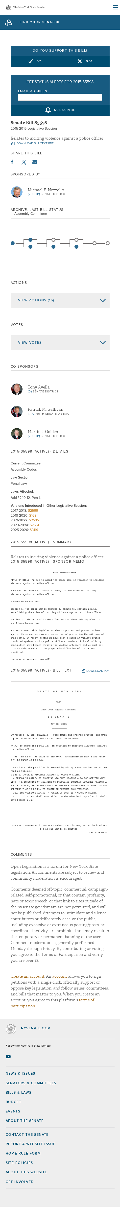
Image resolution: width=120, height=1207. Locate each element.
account (59, 976)
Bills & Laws (19, 1092)
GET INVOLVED (20, 1182)
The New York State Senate (29, 7)
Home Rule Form (23, 1153)
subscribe (65, 110)
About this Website (26, 1172)
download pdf (98, 671)
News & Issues (20, 1073)
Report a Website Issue (31, 1144)
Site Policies (19, 1163)
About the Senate (25, 1121)
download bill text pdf (35, 143)
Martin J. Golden (43, 431)
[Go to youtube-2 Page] (9, 1056)
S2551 (34, 525)
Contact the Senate (27, 1134)
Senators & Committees (31, 1083)
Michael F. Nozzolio (46, 190)
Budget (13, 1102)
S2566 (33, 510)
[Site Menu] (115, 7)
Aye (40, 61)
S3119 (34, 530)
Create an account (27, 976)
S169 (32, 515)
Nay (90, 61)
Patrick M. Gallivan (45, 409)
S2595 (34, 520)
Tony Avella (39, 387)
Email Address (33, 91)
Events (13, 1111)
